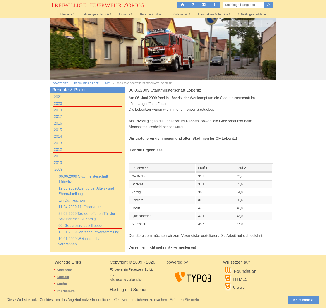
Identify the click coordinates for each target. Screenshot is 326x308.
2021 (58, 97)
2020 (58, 103)
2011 (58, 156)
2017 (58, 117)
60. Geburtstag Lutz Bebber (80, 225)
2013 (58, 143)
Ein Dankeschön (71, 200)
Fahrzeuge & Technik (92, 13)
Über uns (62, 13)
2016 (58, 123)
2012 (58, 150)
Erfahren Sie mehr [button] (184, 300)
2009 (107, 83)
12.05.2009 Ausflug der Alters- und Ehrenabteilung (86, 191)
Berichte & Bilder (151, 13)
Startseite (60, 83)
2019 (58, 110)
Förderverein (181, 13)
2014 (58, 136)
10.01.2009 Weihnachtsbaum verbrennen (81, 241)
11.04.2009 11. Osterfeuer (79, 207)
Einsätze (123, 13)
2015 (58, 130)
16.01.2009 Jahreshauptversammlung (88, 232)
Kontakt (63, 277)
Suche (62, 284)
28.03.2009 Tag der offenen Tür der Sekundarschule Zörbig (86, 216)
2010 (58, 163)
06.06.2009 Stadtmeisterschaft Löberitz (144, 83)
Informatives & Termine (216, 13)
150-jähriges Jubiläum (256, 13)
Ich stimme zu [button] (303, 300)
